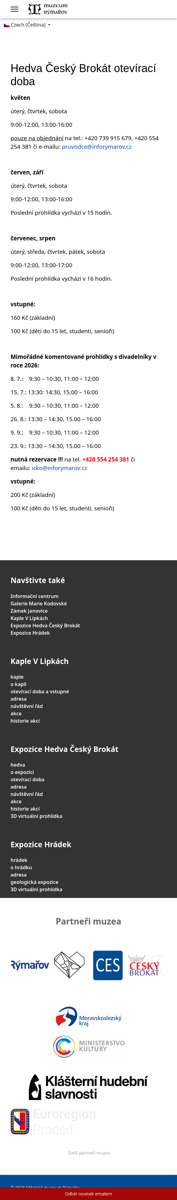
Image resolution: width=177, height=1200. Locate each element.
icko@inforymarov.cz (59, 468)
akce (16, 713)
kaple (17, 676)
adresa (19, 698)
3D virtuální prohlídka (36, 816)
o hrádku (21, 867)
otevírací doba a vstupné (40, 691)
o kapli (19, 684)
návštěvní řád (27, 706)
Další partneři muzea (89, 1153)
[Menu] (14, 9)
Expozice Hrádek (30, 632)
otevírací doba (28, 779)
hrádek (19, 860)
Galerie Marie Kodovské (39, 603)
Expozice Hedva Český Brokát (45, 625)
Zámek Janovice (29, 610)
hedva (18, 764)
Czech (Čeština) (25, 24)
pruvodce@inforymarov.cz (96, 146)
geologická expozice (35, 882)
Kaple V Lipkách (29, 618)
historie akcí (25, 720)
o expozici (22, 772)
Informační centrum (35, 596)
